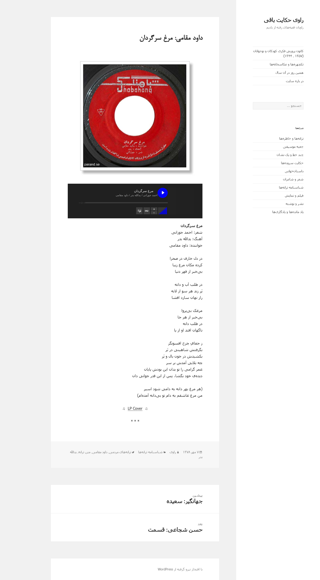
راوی (155, 452)
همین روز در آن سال (272, 72)
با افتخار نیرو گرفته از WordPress (163, 569)
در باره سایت (277, 81)
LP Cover (118, 408)
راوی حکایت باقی (266, 20)
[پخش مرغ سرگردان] (145, 193)
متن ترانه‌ (67, 452)
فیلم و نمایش (277, 195)
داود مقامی (82, 452)
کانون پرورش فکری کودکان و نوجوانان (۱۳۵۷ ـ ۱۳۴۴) (261, 53)
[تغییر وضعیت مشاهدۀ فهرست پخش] (122, 210)
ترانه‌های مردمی (103, 452)
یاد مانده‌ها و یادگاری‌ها (270, 212)
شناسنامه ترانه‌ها (274, 187)
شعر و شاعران (276, 179)
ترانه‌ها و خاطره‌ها (274, 138)
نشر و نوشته (277, 203)
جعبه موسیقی (276, 146)
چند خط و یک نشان (273, 155)
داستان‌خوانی (277, 171)
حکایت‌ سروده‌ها (275, 163)
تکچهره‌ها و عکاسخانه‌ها (269, 64)
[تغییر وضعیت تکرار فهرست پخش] (129, 210)
